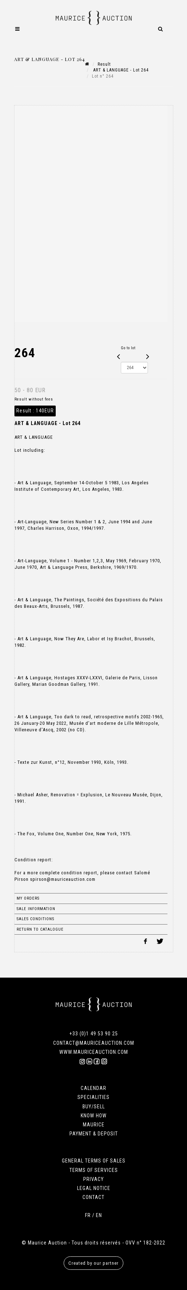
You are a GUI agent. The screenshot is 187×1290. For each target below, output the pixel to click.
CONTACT (93, 1197)
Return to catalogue (40, 929)
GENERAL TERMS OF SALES (94, 1161)
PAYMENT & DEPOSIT (93, 1134)
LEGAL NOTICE (93, 1188)
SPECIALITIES (93, 1097)
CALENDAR (93, 1088)
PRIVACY (93, 1179)
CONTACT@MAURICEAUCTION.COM (93, 1043)
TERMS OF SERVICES (93, 1170)
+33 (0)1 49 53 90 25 (93, 1033)
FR (88, 1215)
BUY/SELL (93, 1106)
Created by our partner (93, 1263)
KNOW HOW (94, 1115)
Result (104, 64)
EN (99, 1215)
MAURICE (94, 1124)
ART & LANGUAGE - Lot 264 (120, 70)
